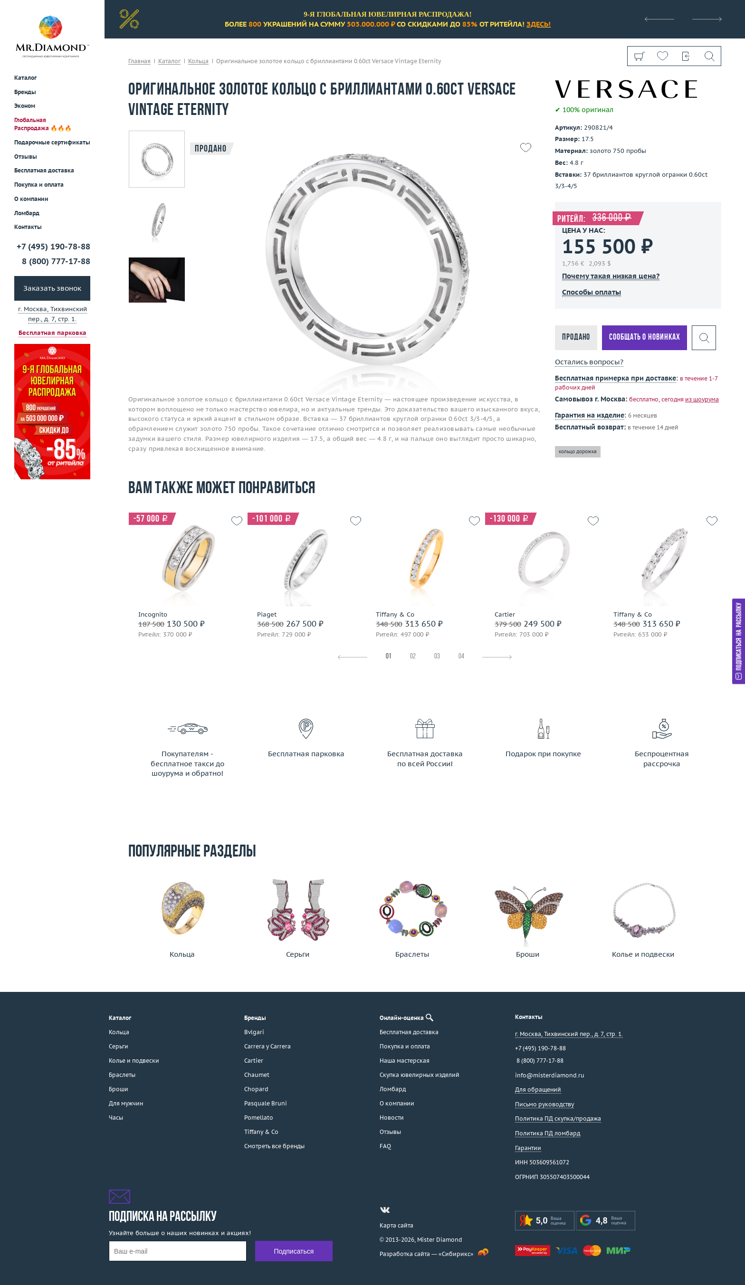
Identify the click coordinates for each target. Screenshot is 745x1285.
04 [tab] (461, 656)
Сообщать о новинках (644, 337)
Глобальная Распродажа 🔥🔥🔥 (43, 124)
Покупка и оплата (39, 184)
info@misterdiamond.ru (549, 1075)
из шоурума (702, 399)
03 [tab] (437, 656)
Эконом (24, 105)
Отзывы (25, 156)
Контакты (28, 226)
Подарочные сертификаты (52, 142)
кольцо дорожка (578, 451)
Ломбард (26, 213)
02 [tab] (413, 656)
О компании (31, 198)
